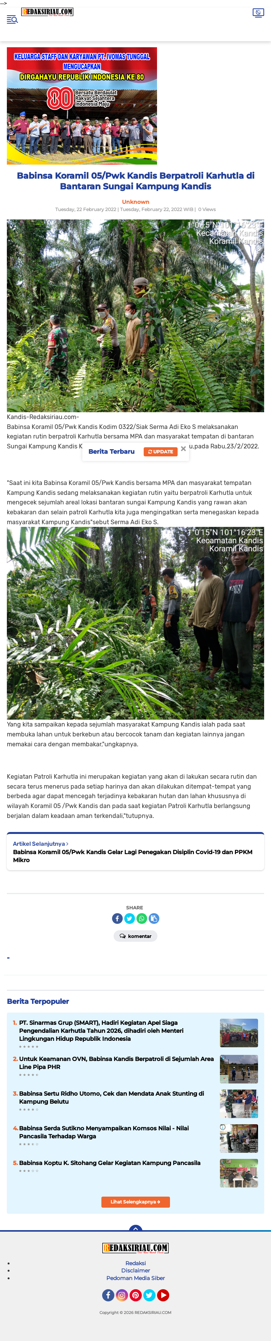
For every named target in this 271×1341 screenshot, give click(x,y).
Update (160, 451)
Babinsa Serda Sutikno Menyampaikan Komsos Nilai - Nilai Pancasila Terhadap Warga (104, 1132)
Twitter (152, 1298)
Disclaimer (135, 1270)
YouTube (168, 1298)
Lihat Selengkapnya (135, 1202)
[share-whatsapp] (141, 918)
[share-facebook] (117, 918)
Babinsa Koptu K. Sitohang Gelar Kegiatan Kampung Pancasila (109, 1163)
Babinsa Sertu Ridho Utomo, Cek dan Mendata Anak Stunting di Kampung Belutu (111, 1097)
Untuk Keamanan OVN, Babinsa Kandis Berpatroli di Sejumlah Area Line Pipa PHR (116, 1063)
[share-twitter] (129, 918)
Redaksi (135, 1263)
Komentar (135, 935)
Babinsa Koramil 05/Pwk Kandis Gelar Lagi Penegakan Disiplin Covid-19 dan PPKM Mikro (132, 856)
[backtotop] (136, 1232)
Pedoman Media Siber (135, 1278)
